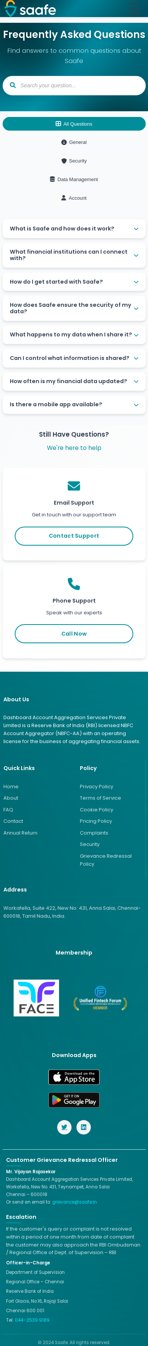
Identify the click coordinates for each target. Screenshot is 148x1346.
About (10, 798)
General (74, 142)
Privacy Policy (96, 786)
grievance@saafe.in (74, 1202)
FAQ (8, 809)
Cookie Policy (96, 809)
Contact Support (74, 536)
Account (73, 198)
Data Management (74, 179)
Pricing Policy (96, 821)
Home (11, 786)
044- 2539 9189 (32, 1320)
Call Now (74, 633)
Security (74, 161)
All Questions (74, 124)
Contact (13, 821)
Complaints (94, 832)
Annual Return (20, 832)
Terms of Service (100, 798)
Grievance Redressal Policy (106, 860)
